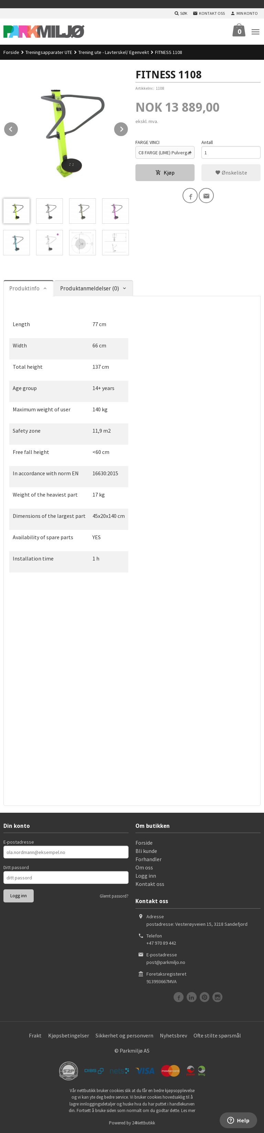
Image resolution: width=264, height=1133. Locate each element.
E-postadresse (18, 842)
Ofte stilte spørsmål (217, 1035)
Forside (11, 52)
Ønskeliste (231, 172)
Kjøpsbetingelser (68, 1035)
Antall (207, 142)
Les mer (188, 1110)
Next (128, 128)
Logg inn (145, 875)
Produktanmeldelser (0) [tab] (89, 288)
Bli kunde (146, 850)
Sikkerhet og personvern (124, 1035)
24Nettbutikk (143, 1123)
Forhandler (148, 859)
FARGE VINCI (147, 142)
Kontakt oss (149, 883)
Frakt (35, 1035)
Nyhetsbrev (173, 1035)
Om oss (144, 867)
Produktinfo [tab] (24, 288)
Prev (18, 128)
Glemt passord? (114, 896)
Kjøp (165, 172)
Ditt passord (16, 867)
